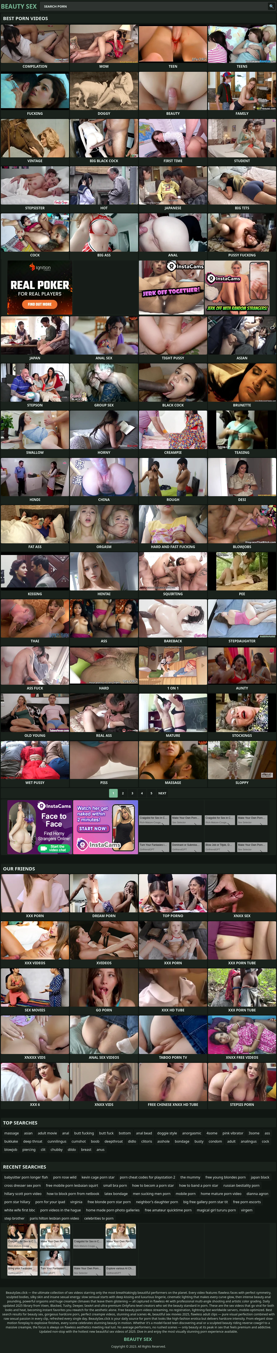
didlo (132, 1141)
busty (199, 1141)
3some (254, 1133)
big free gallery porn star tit (205, 1201)
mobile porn (186, 1193)
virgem (247, 1210)
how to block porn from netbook (73, 1193)
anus (100, 1149)
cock (265, 1141)
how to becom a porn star (153, 1185)
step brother (14, 1218)
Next (162, 793)
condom (215, 1141)
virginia (76, 1201)
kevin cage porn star (98, 1177)
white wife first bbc (19, 1210)
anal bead (144, 1133)
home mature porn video (221, 1193)
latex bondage (116, 1193)
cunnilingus (57, 1141)
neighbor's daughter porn (157, 1201)
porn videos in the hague (60, 1210)
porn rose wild (65, 1177)
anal (65, 1133)
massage (11, 1133)
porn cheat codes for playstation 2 (147, 1177)
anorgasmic (191, 1133)
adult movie (47, 1133)
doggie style (167, 1133)
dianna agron (258, 1193)
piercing (29, 1149)
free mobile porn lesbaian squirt (72, 1185)
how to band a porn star (198, 1185)
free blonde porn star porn (109, 1201)
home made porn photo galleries (113, 1210)
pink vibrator (233, 1133)
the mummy (190, 1177)
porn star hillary (17, 1201)
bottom (125, 1133)
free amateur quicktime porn (168, 1210)
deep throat (32, 1141)
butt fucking (84, 1133)
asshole (163, 1141)
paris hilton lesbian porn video (54, 1218)
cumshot (79, 1141)
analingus (249, 1141)
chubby (57, 1149)
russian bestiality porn (241, 1185)
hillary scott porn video (23, 1193)
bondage (182, 1141)
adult (231, 1141)
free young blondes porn (226, 1177)
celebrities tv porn (98, 1218)
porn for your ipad (50, 1201)
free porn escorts (247, 1201)
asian (28, 1133)
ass (267, 1133)
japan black (260, 1177)
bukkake (11, 1141)
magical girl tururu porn (216, 1210)
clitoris (146, 1141)
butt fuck (106, 1133)
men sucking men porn (152, 1193)
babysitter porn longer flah (26, 1177)
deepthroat (114, 1141)
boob (95, 1141)
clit (43, 1149)
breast (86, 1149)
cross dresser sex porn (22, 1185)
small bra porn (115, 1185)
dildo (72, 1149)
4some (211, 1133)
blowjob (10, 1149)
